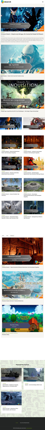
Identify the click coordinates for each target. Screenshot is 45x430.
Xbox (17, 299)
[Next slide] (44, 123)
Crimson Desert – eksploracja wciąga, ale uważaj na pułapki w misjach (22, 34)
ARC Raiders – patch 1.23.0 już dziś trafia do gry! (12, 76)
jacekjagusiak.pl (29, 428)
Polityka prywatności (24, 422)
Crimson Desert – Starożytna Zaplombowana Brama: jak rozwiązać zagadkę (32, 195)
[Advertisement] (22, 228)
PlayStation (14, 299)
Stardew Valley (5, 334)
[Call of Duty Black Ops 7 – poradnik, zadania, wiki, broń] (11, 123)
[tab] (3, 236)
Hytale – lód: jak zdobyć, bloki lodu (33, 384)
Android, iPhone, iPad (5, 333)
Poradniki (3, 171)
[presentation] (22, 19)
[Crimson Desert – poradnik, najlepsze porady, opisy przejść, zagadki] (34, 123)
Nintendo (7, 299)
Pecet (10, 299)
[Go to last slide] (1, 123)
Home (17, 422)
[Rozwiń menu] (43, 2)
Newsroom (3, 32)
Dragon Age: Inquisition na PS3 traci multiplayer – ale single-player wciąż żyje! (19, 111)
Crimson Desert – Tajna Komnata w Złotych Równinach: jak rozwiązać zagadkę (20, 267)
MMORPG (3, 299)
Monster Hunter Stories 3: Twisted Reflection (12, 300)
